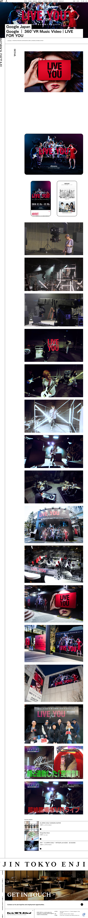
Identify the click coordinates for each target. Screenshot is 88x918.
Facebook (61, 913)
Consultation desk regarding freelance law (72, 915)
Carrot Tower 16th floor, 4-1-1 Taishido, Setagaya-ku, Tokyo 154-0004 (70, 912)
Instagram (72, 913)
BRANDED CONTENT (39, 40)
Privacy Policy (62, 915)
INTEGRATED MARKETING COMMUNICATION (20, 40)
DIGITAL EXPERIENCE (32, 40)
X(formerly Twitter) (67, 913)
